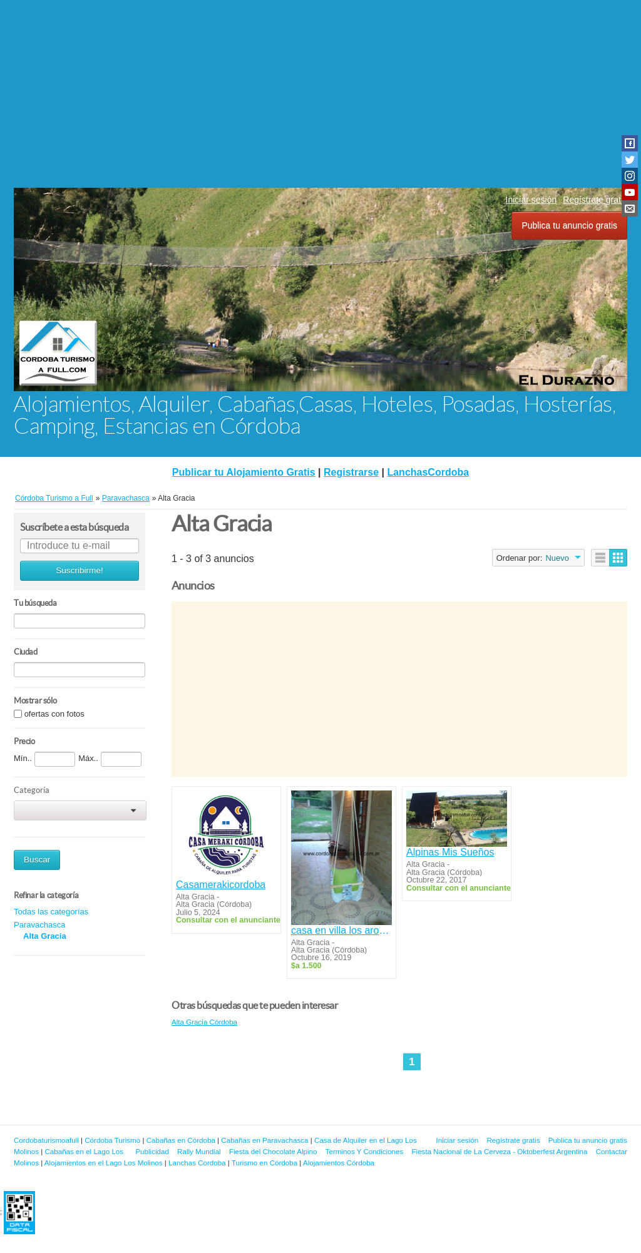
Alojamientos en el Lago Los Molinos (103, 1162)
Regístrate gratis (595, 200)
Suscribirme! (79, 570)
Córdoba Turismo (112, 1140)
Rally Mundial (199, 1151)
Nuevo (557, 558)
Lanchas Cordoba (197, 1162)
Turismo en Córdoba (264, 1162)
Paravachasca (39, 924)
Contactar (611, 1151)
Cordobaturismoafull (46, 1140)
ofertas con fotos (54, 714)
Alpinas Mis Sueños (450, 852)
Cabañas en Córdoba (180, 1140)
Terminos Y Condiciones (365, 1151)
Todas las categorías (51, 911)
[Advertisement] (320, 94)
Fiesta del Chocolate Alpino (273, 1151)
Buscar (37, 859)
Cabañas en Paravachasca (264, 1140)
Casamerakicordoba (220, 884)
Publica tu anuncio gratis (569, 225)
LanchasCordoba (428, 472)
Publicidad (152, 1151)
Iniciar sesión (531, 200)
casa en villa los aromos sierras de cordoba (341, 930)
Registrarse (351, 472)
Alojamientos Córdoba (338, 1162)
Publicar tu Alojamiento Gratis (243, 472)
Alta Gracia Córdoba (204, 1022)
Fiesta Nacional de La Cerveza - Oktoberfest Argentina (500, 1151)
